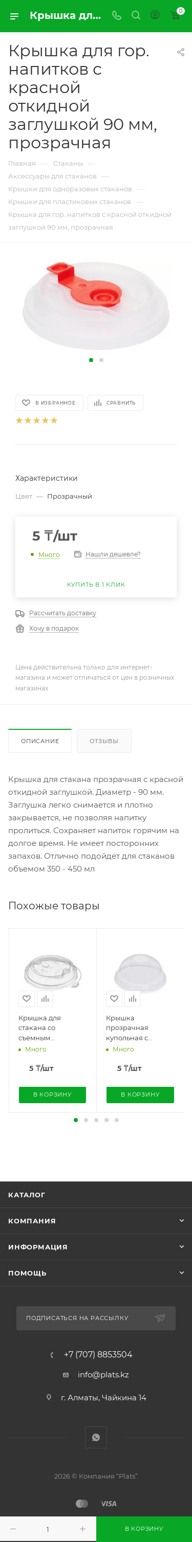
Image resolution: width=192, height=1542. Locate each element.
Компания (32, 1221)
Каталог (27, 1195)
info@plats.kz (103, 1374)
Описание (40, 741)
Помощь (27, 1273)
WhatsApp (96, 1437)
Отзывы (104, 741)
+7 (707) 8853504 (98, 1355)
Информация (38, 1247)
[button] (91, 360)
